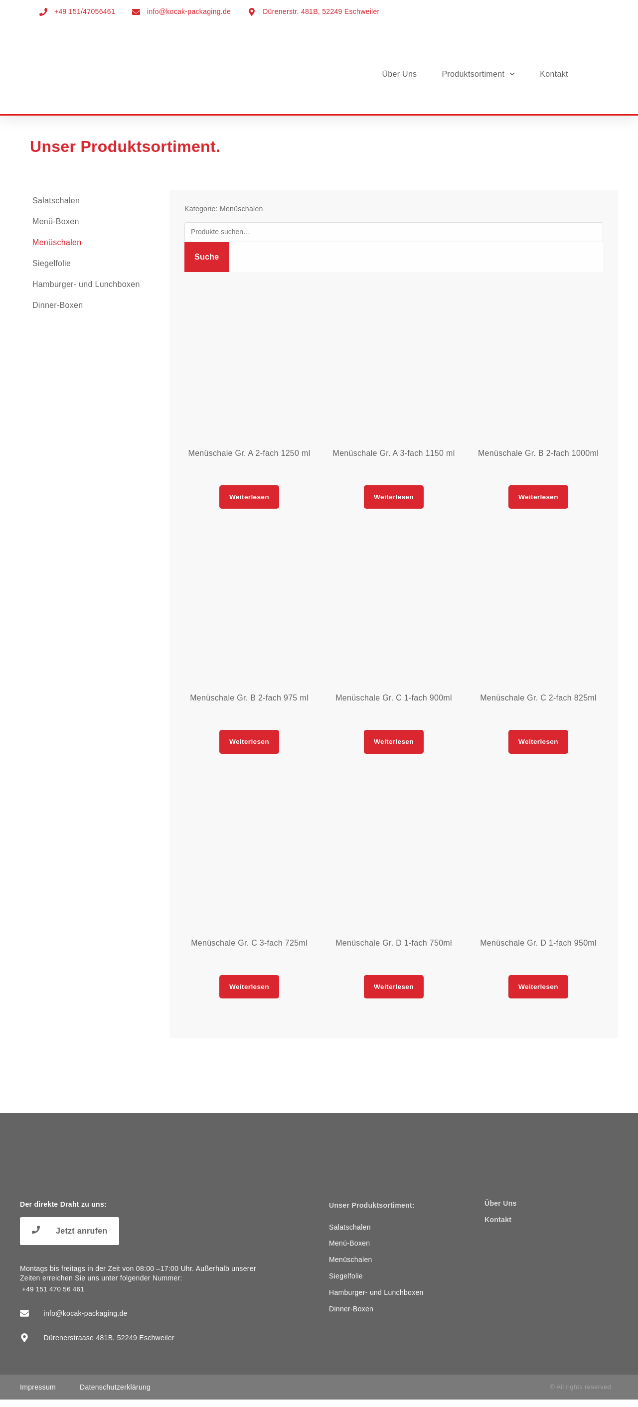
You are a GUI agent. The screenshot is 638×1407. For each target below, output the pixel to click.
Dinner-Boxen (57, 305)
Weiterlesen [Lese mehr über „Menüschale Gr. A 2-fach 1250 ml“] (249, 498)
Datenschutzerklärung (115, 1395)
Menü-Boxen (55, 221)
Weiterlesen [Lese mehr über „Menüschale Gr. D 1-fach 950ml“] (538, 992)
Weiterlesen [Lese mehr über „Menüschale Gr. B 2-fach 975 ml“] (249, 745)
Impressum (38, 1395)
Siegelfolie (51, 263)
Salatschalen (56, 200)
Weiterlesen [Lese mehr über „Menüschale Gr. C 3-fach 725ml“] (249, 992)
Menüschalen (56, 242)
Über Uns (399, 74)
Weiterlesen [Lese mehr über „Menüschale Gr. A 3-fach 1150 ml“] (394, 498)
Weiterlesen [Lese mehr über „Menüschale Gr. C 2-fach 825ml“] (538, 745)
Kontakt (554, 74)
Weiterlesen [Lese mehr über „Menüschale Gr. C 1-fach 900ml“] (394, 745)
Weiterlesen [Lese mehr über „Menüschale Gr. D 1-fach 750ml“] (394, 992)
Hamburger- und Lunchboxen (86, 284)
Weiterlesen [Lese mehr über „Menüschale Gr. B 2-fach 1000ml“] (538, 498)
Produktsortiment (478, 74)
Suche (206, 257)
